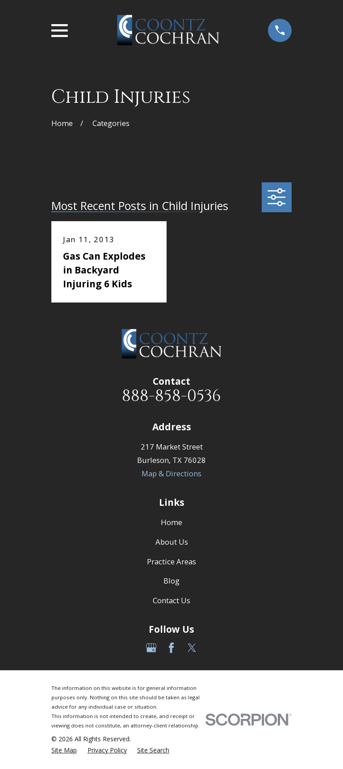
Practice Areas (171, 561)
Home (171, 522)
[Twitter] (192, 648)
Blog (171, 581)
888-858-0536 (171, 396)
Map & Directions (171, 473)
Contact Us (171, 600)
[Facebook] (171, 648)
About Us (171, 542)
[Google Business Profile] (151, 648)
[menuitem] (64, 750)
